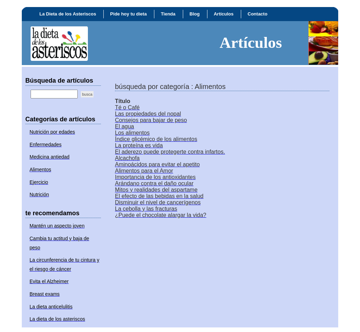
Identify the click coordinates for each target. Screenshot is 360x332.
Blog (194, 14)
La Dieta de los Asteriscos (67, 14)
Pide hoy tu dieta (128, 14)
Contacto (257, 14)
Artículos (223, 14)
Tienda (168, 14)
